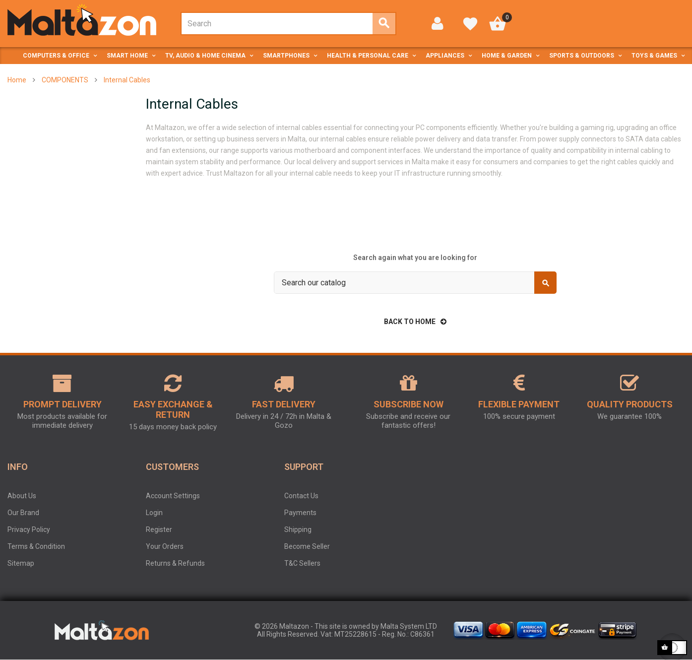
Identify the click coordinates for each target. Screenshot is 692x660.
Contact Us (301, 496)
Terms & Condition (36, 546)
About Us (21, 496)
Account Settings (173, 496)
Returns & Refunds (175, 563)
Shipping (298, 529)
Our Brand (23, 513)
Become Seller (307, 546)
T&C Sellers (302, 563)
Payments (300, 513)
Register (159, 529)
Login (154, 513)
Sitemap (20, 563)
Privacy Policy (28, 529)
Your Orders (165, 546)
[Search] (415, 282)
